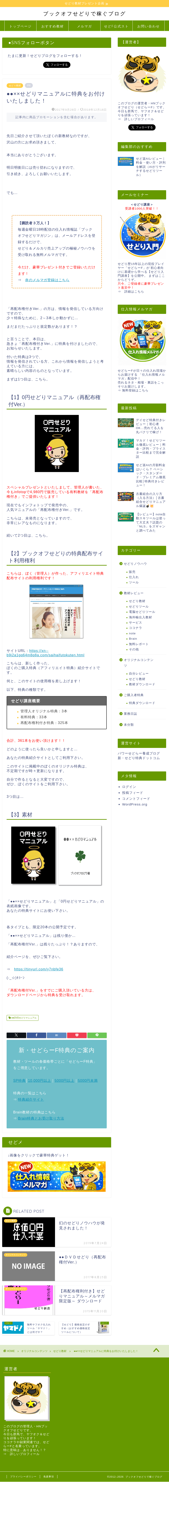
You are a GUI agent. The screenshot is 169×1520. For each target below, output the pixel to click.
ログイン (129, 787)
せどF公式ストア (116, 27)
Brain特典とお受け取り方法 (41, 1118)
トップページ (20, 26)
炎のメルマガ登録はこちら (47, 280)
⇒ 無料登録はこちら (133, 390)
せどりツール (139, 606)
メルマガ (84, 26)
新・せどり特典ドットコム (139, 758)
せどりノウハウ (135, 564)
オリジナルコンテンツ (139, 663)
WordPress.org (134, 804)
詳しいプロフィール (139, 119)
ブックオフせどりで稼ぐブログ (84, 14)
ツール (134, 582)
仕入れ (134, 577)
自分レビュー (139, 673)
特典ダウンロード (142, 703)
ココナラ (135, 628)
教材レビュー (134, 593)
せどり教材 (15, 85)
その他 (134, 649)
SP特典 (19, 1080)
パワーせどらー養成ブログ (139, 753)
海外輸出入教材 (140, 617)
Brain (133, 639)
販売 (132, 572)
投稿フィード (132, 793)
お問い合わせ (148, 26)
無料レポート (139, 644)
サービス (135, 622)
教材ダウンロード (142, 684)
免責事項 (48, 1476)
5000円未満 (87, 1080)
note (132, 633)
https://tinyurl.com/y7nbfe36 (38, 969)
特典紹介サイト (31, 1100)
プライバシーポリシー (23, 1476)
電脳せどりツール (142, 612)
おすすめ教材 (52, 26)
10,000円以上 (39, 1080)
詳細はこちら (134, 291)
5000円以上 (64, 1080)
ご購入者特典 (134, 695)
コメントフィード (136, 799)
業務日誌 (130, 714)
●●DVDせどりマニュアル (24, 1018)
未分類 (129, 725)
